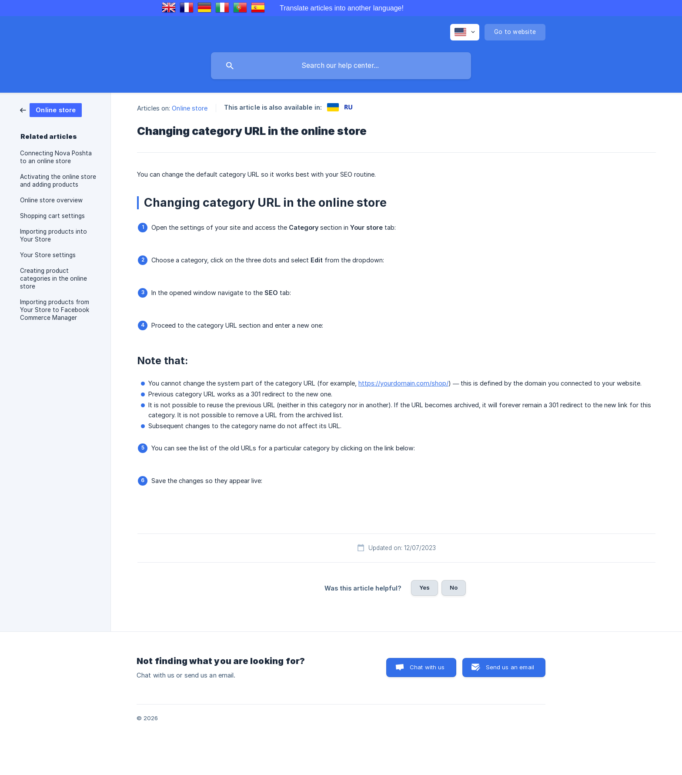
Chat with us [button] (427, 667)
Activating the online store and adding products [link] (58, 180)
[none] (464, 32)
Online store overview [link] (51, 200)
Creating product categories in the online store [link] (53, 278)
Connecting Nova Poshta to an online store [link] (56, 157)
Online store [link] (189, 108)
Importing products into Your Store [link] (53, 235)
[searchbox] (341, 65)
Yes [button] (424, 587)
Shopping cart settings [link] (52, 215)
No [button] (454, 587)
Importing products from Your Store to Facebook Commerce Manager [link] (54, 310)
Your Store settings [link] (48, 255)
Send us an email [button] (510, 667)
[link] (51, 109)
